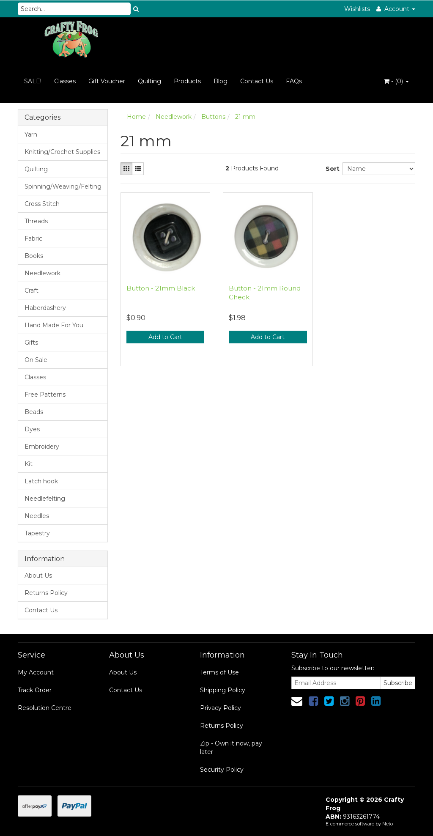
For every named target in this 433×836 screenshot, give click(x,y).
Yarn (31, 134)
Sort (331, 169)
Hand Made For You (54, 325)
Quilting (149, 81)
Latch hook (41, 481)
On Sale (36, 360)
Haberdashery (45, 308)
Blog (220, 81)
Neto (387, 824)
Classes (65, 81)
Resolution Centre (44, 708)
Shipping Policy (222, 690)
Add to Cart (165, 337)
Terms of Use (219, 672)
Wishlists (357, 9)
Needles (37, 516)
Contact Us (256, 81)
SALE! (32, 81)
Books (34, 256)
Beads (34, 412)
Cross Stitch (42, 204)
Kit (29, 464)
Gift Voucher (106, 81)
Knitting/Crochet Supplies (62, 152)
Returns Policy (46, 593)
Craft (31, 290)
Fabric (33, 238)
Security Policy (222, 769)
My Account (36, 672)
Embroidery (42, 446)
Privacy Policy (220, 708)
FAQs (294, 81)
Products (187, 81)
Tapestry (37, 533)
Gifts (31, 342)
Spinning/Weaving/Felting (63, 186)
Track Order (35, 690)
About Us (38, 575)
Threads (36, 221)
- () (396, 81)
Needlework (42, 273)
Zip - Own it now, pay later (231, 748)
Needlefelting (45, 498)
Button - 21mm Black (160, 288)
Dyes (32, 429)
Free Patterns (45, 394)
